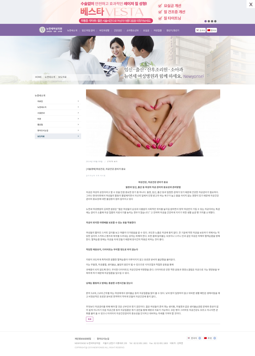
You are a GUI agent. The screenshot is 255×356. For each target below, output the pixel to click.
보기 (112, 161)
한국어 (202, 30)
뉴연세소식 (41, 107)
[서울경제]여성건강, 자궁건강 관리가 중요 (106, 169)
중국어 (213, 30)
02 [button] (209, 21)
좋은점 (40, 124)
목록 (89, 319)
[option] (127, 12)
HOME (38, 77)
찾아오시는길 (42, 130)
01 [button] (205, 21)
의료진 (40, 101)
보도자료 (62, 77)
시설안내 (41, 112)
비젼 (39, 118)
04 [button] (215, 21)
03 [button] (212, 21)
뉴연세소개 (50, 77)
